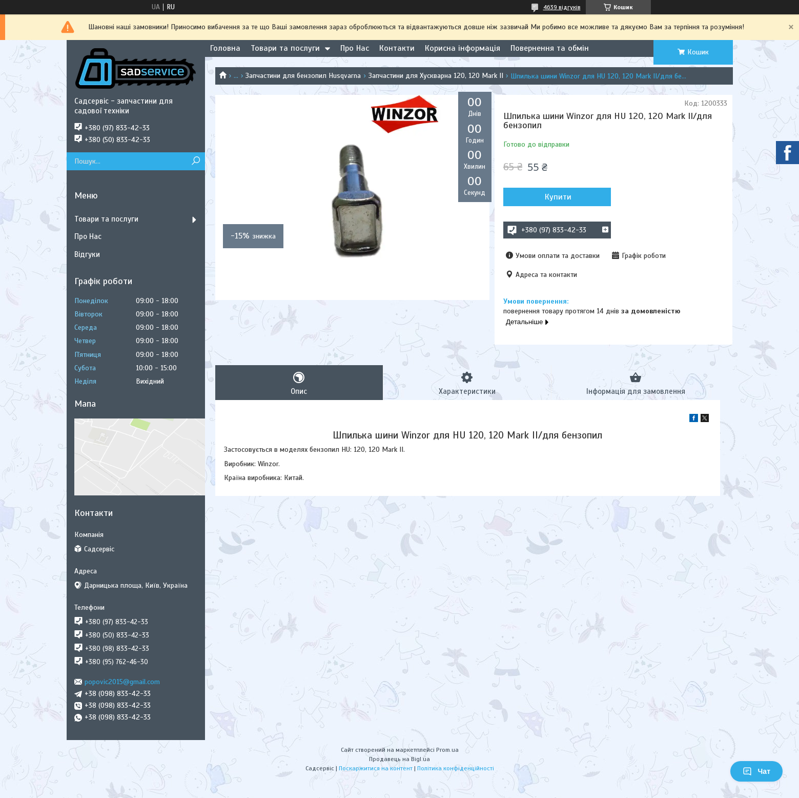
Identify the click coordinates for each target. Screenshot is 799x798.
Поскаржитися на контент (376, 768)
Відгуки (87, 254)
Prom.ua (447, 749)
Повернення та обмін (549, 48)
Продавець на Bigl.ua (399, 759)
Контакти (397, 48)
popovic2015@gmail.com (122, 681)
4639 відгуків (562, 7)
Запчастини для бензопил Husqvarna (303, 75)
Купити (558, 197)
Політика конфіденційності (455, 768)
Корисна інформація (462, 48)
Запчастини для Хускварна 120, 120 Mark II (435, 75)
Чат (756, 771)
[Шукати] (196, 161)
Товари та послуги (285, 48)
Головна (225, 48)
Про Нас (354, 48)
